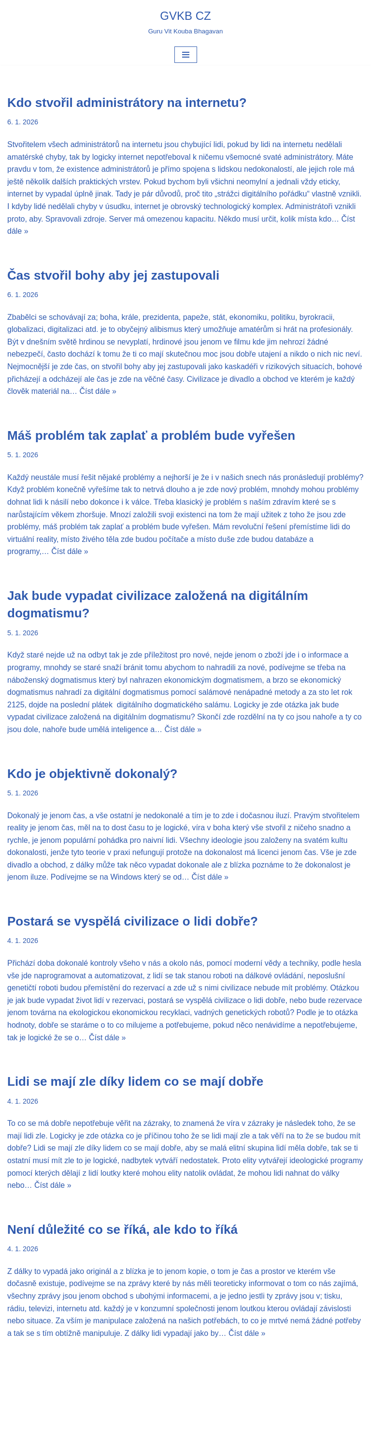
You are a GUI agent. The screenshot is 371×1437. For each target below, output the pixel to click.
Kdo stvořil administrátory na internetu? (127, 102)
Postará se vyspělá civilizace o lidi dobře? (132, 921)
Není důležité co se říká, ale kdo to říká (122, 1229)
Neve (149, 1426)
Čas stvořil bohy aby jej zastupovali (113, 275)
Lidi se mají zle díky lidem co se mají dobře (135, 1081)
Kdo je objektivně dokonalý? (92, 773)
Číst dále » (97, 391)
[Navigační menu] (185, 54)
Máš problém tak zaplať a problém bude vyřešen (151, 435)
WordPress (212, 1426)
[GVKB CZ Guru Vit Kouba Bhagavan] (185, 22)
